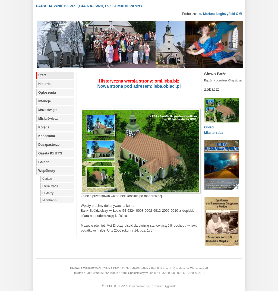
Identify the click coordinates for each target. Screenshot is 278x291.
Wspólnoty (46, 171)
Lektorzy (47, 193)
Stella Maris (50, 186)
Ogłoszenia (47, 92)
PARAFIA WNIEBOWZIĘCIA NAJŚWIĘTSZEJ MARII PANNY (89, 6)
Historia (44, 84)
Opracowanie (136, 286)
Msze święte (47, 110)
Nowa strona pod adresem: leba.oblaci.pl (139, 86)
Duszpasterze (48, 145)
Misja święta (48, 119)
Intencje (44, 101)
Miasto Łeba (213, 133)
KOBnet (120, 286)
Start (42, 75)
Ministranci (49, 200)
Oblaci (209, 127)
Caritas (47, 178)
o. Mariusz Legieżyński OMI (220, 14)
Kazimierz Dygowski (163, 286)
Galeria (43, 162)
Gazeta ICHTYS (50, 153)
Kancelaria (46, 136)
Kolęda (43, 127)
